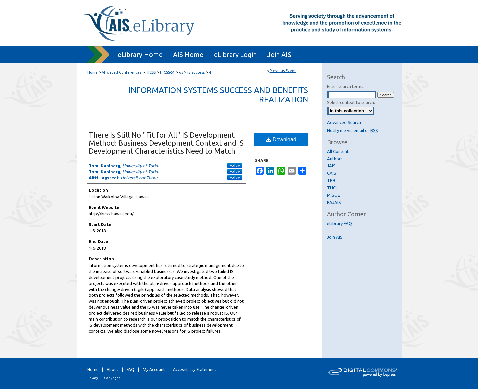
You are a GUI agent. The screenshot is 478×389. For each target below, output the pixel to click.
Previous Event (283, 71)
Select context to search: (351, 102)
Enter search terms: (345, 86)
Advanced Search (344, 122)
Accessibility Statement (194, 369)
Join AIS (335, 237)
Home (92, 72)
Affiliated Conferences (122, 72)
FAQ (130, 369)
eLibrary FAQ (339, 223)
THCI (332, 187)
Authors (335, 158)
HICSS (151, 72)
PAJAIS (334, 202)
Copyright (112, 378)
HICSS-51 (168, 72)
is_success (196, 72)
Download (281, 139)
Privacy (92, 378)
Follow (235, 165)
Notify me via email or (352, 130)
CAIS (331, 173)
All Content (338, 151)
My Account (154, 369)
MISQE (333, 195)
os (181, 72)
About (112, 369)
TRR (331, 180)
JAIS (331, 165)
